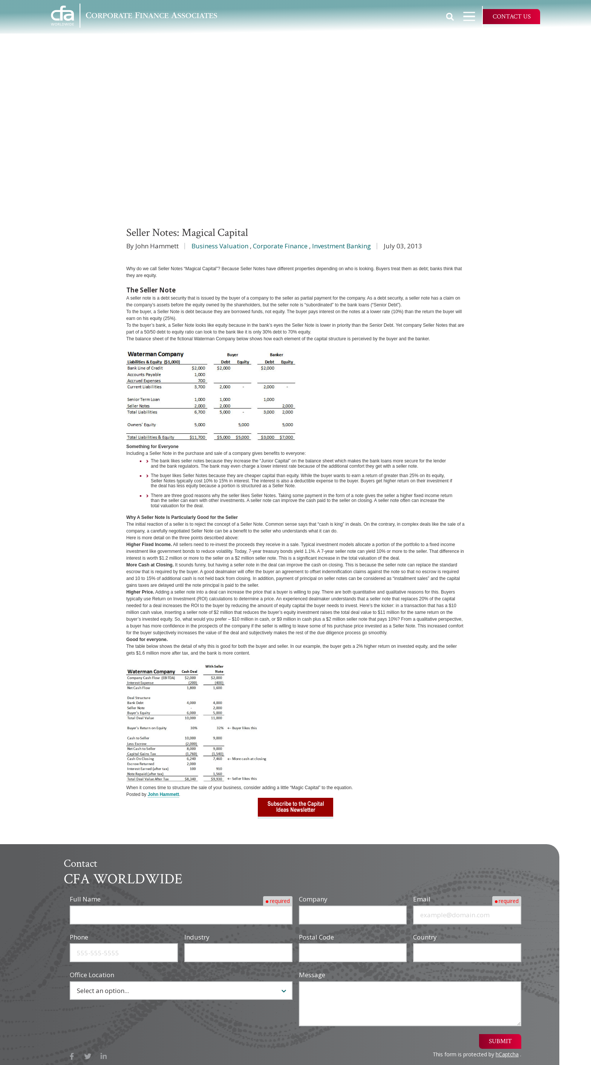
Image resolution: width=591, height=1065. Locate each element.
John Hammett (163, 794)
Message (312, 974)
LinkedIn (104, 1056)
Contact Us (512, 16)
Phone (79, 937)
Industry (197, 937)
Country (425, 937)
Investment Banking (341, 246)
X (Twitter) (88, 1056)
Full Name (85, 899)
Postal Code (316, 937)
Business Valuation (219, 246)
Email (421, 899)
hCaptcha (507, 1054)
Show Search (450, 16)
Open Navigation (472, 16)
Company (313, 899)
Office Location (92, 974)
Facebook (72, 1056)
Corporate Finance (280, 246)
